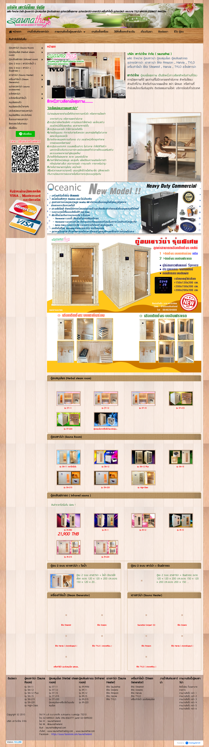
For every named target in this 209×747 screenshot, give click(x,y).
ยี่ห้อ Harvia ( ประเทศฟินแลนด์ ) (66, 646)
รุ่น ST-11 (68, 408)
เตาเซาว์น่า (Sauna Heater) (146, 595)
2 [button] (126, 229)
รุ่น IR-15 (180, 530)
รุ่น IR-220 (105, 557)
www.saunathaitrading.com (60, 731)
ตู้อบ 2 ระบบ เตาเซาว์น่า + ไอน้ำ (68, 566)
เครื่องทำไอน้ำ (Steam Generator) (70, 595)
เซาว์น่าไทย (133, 76)
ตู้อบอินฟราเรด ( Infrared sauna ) (71, 496)
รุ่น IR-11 (105, 530)
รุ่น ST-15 (143, 408)
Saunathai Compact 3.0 (146, 625)
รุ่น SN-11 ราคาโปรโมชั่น (68, 467)
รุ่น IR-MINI (68, 530)
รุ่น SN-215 (68, 488)
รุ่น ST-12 (105, 408)
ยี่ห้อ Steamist (66, 625)
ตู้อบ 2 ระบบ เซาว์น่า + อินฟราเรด (150, 566)
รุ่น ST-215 (180, 408)
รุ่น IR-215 (68, 557)
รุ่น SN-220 (105, 488)
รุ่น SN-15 (180, 467)
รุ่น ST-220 (68, 429)
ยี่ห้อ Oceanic (102, 625)
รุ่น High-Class (143, 488)
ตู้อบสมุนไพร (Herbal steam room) (71, 378)
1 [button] (121, 229)
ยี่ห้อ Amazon (146, 646)
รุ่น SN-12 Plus (143, 467)
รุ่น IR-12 (142, 530)
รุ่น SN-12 (105, 467)
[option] (124, 208)
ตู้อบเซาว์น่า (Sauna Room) (66, 437)
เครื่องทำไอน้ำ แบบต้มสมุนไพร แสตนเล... (66, 667)
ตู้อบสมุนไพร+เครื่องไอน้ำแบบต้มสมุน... (105, 429)
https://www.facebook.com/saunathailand (71, 734)
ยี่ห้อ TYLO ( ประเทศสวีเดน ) (102, 646)
